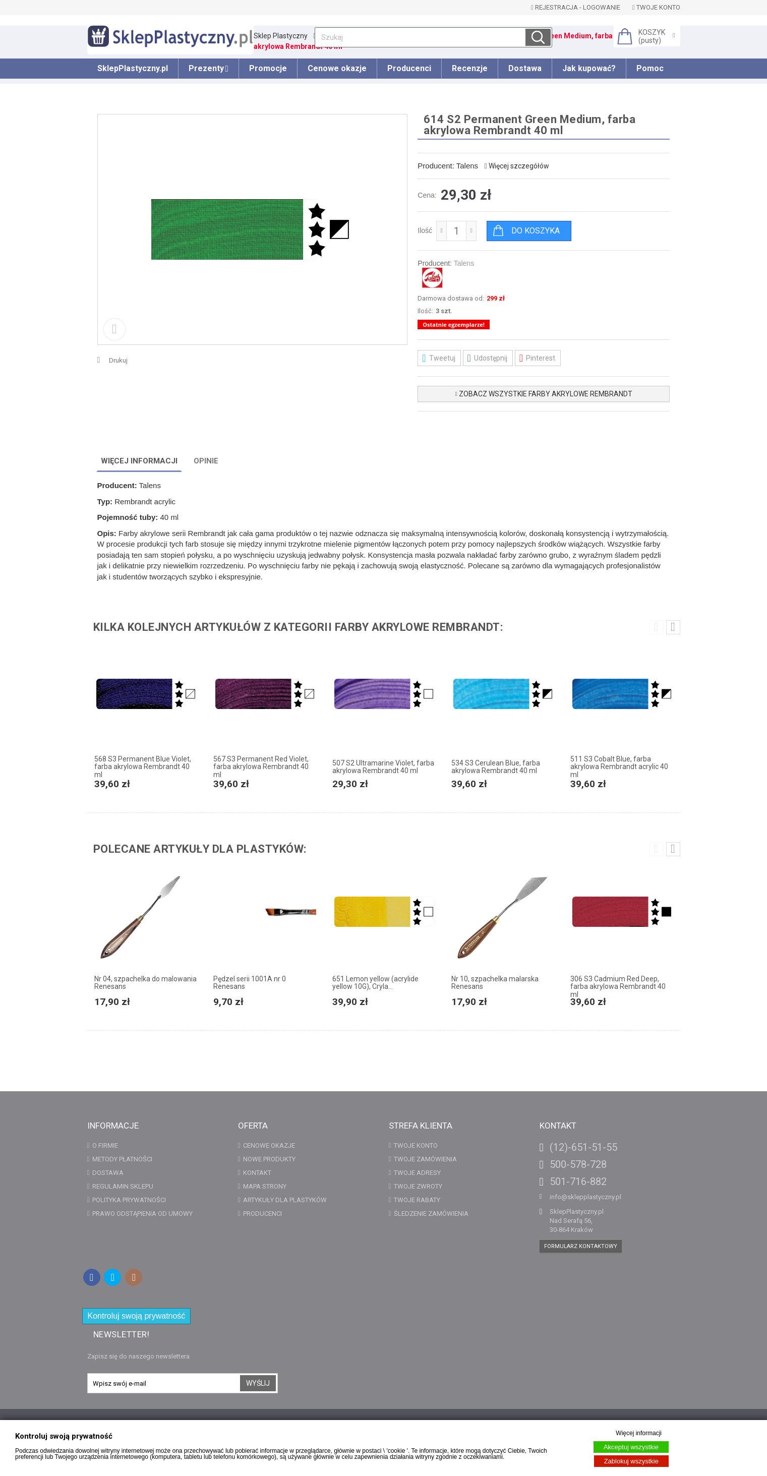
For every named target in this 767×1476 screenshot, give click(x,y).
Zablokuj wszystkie (631, 1461)
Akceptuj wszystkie (631, 1447)
